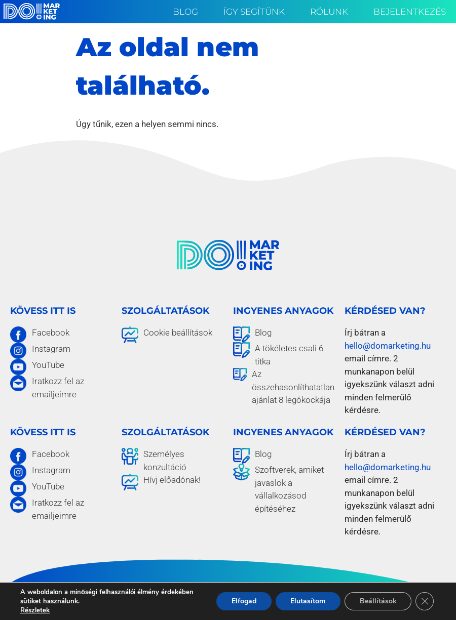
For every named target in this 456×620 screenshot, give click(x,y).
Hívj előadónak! (172, 480)
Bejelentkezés (409, 12)
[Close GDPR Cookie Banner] (424, 601)
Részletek (35, 610)
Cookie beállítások (177, 332)
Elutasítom (307, 601)
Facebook (50, 332)
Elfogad (243, 601)
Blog (188, 12)
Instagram (51, 349)
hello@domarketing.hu (388, 346)
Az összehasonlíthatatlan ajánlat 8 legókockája (293, 387)
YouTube (48, 365)
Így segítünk (256, 12)
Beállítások (377, 601)
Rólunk (331, 12)
